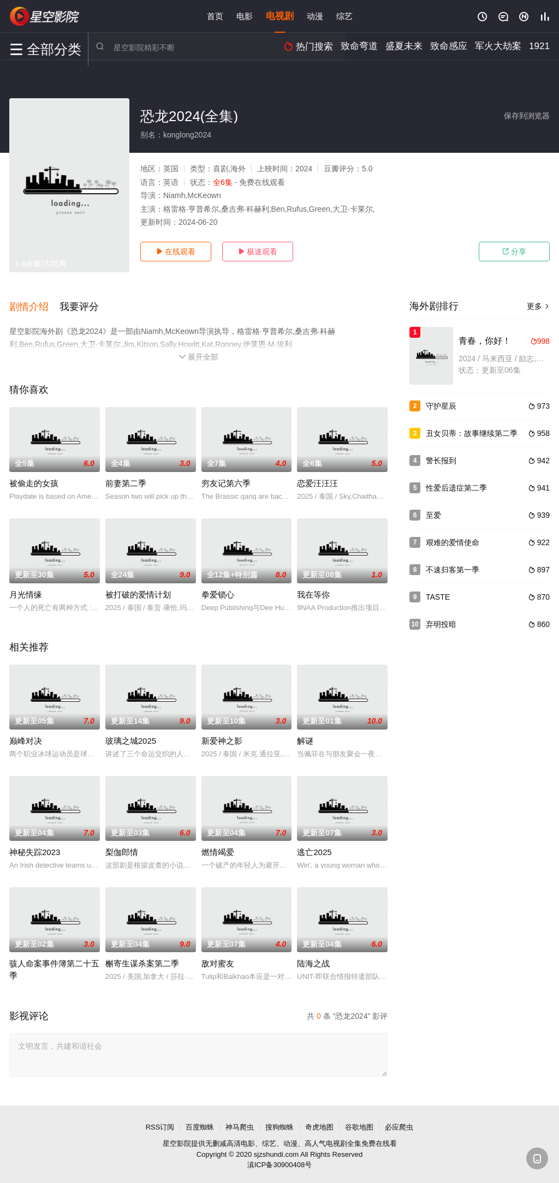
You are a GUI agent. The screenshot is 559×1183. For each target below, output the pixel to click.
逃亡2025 (314, 848)
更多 (538, 306)
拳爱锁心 (217, 591)
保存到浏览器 (527, 115)
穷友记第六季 (226, 480)
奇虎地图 (319, 1124)
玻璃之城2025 (130, 737)
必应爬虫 (399, 1124)
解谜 (305, 737)
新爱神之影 (221, 737)
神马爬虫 (239, 1124)
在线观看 (175, 251)
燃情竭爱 (217, 848)
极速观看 (257, 251)
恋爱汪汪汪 (317, 480)
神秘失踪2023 (34, 848)
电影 (244, 16)
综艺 (344, 16)
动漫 (315, 16)
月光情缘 (25, 591)
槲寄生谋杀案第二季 (142, 960)
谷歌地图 (359, 1124)
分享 (514, 251)
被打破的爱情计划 (138, 591)
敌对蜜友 (217, 960)
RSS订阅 (160, 1124)
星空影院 (177, 1140)
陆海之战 (313, 960)
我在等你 (313, 591)
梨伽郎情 (121, 848)
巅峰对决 (25, 737)
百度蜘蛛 (200, 1124)
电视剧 (280, 16)
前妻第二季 (125, 480)
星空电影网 (44, 16)
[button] (34, 305)
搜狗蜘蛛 (279, 1124)
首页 (215, 16)
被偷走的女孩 (33, 480)
